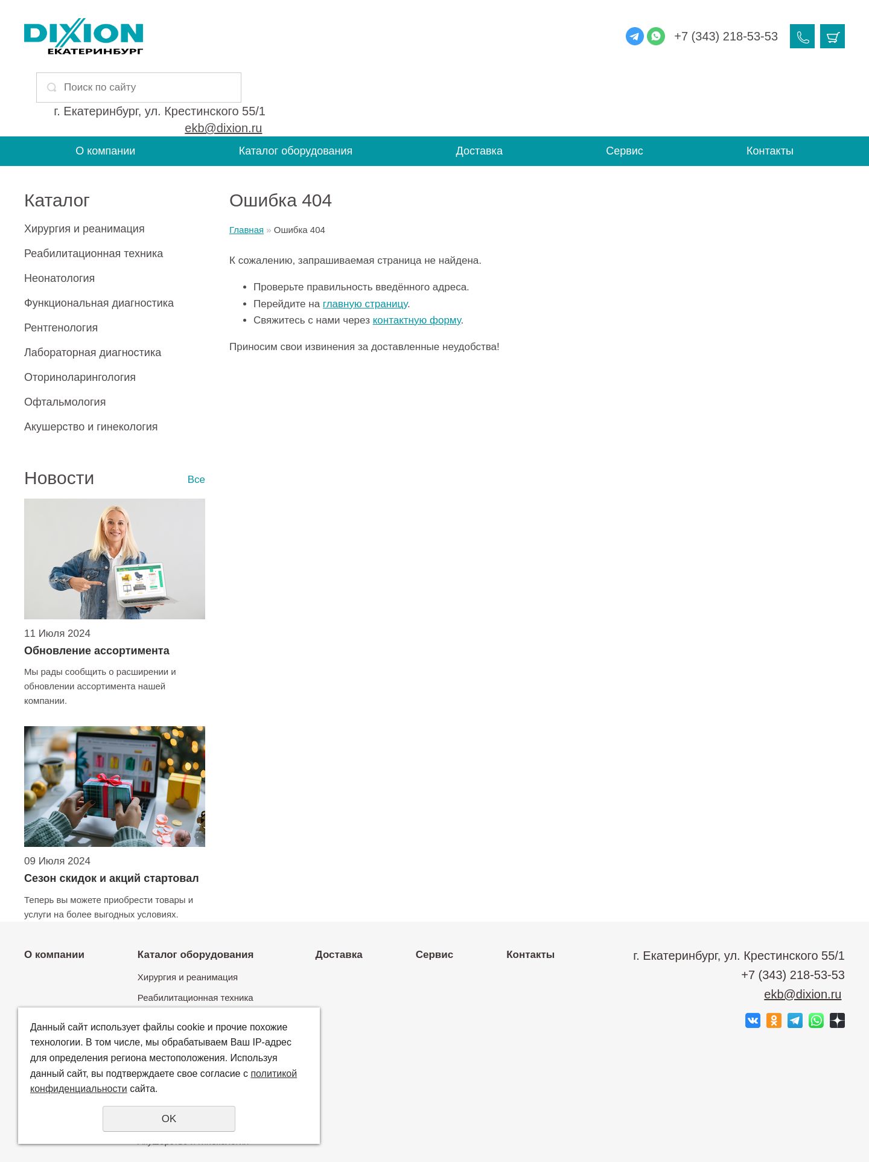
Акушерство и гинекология (91, 363)
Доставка (479, 87)
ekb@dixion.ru (418, 44)
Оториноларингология (80, 313)
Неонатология (59, 214)
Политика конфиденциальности (432, 1138)
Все (196, 415)
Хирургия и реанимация (84, 165)
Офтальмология (65, 338)
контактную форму (417, 255)
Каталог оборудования (296, 87)
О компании (105, 87)
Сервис (624, 87)
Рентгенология (61, 264)
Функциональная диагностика (99, 239)
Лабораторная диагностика (92, 289)
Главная (246, 166)
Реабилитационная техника (93, 190)
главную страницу (365, 239)
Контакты (770, 87)
